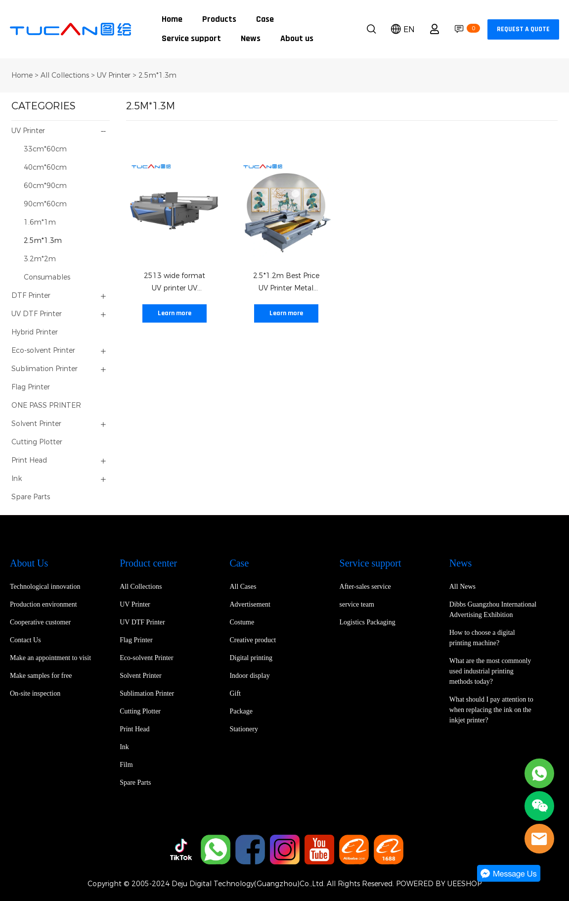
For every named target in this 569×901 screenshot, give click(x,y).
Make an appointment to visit (50, 658)
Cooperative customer (40, 622)
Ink (16, 478)
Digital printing (250, 658)
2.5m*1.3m (157, 75)
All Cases (242, 586)
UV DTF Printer (36, 314)
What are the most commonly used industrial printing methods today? (490, 671)
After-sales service (365, 586)
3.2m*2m (40, 259)
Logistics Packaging (367, 622)
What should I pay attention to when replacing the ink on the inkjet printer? (491, 710)
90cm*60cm (45, 204)
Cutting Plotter (36, 442)
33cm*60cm (45, 149)
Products (219, 19)
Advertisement (249, 604)
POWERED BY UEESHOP (438, 884)
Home (172, 19)
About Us (29, 563)
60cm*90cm (45, 185)
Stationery (243, 729)
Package (241, 711)
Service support (191, 39)
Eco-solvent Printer (43, 350)
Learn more (174, 313)
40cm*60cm (45, 167)
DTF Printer (30, 295)
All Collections (65, 75)
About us (296, 39)
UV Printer (114, 75)
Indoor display (249, 675)
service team (357, 604)
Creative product (252, 640)
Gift (235, 693)
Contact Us (25, 640)
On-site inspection (35, 693)
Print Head (29, 460)
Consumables (47, 277)
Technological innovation (45, 586)
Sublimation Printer (44, 369)
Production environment (43, 604)
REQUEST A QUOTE (523, 29)
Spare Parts (30, 497)
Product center (148, 563)
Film (126, 764)
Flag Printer (30, 387)
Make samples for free (41, 675)
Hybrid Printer (34, 332)
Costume (241, 622)
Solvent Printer (36, 423)
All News (462, 586)
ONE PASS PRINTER (46, 405)
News (251, 39)
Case (265, 19)
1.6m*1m (40, 222)
